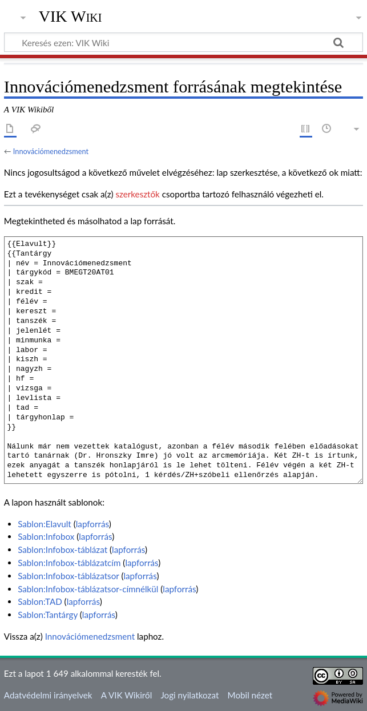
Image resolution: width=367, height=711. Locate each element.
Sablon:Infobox (46, 536)
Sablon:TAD (40, 601)
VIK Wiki (70, 17)
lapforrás (92, 524)
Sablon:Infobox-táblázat (62, 549)
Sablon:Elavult (44, 524)
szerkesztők (137, 194)
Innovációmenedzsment (50, 151)
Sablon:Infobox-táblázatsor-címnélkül (88, 589)
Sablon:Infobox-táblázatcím (69, 563)
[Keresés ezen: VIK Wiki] (183, 42)
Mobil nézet (250, 695)
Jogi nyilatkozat (189, 695)
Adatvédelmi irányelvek (48, 695)
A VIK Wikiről (126, 695)
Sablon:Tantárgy (48, 614)
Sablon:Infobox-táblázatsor (68, 576)
